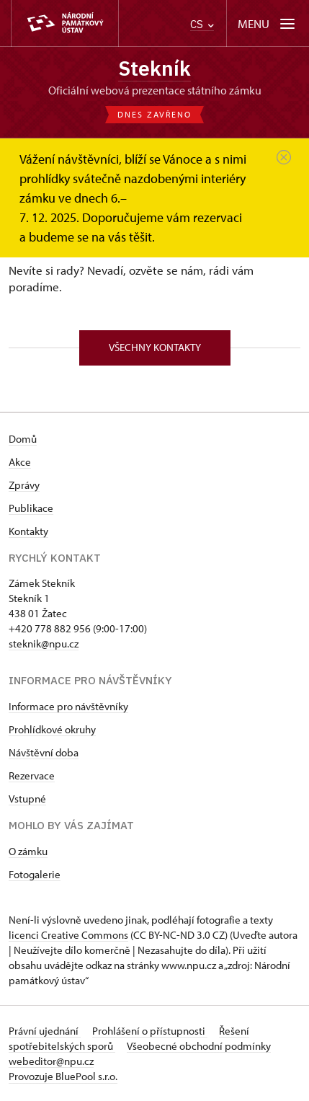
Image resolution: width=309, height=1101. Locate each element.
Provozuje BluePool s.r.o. (63, 1076)
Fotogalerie (35, 874)
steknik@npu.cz (44, 643)
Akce (20, 462)
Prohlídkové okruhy (52, 729)
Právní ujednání (45, 1031)
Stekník (154, 68)
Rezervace (32, 775)
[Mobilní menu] (267, 23)
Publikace (31, 508)
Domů (23, 439)
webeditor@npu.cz (51, 1061)
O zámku (28, 851)
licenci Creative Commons (68, 935)
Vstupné (27, 798)
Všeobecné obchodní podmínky (199, 1046)
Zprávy (24, 485)
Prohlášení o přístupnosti (149, 1031)
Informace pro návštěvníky (68, 706)
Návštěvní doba (44, 752)
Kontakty (28, 531)
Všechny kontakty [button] (155, 347)
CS (202, 24)
